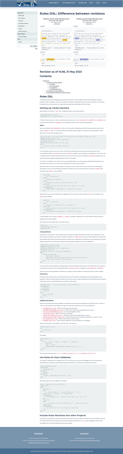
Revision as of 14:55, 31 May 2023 (52, 18)
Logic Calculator (22, 31)
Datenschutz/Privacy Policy (41, 442)
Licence (20, 28)
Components (54, 4)
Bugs (91, 4)
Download (82, 4)
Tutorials (20, 20)
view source (65, 18)
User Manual (21, 18)
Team (104, 4)
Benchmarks (21, 26)
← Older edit (56, 23)
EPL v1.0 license (85, 440)
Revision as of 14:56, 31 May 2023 (86, 18)
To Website (31, 442)
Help (36, 48)
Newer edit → (89, 23)
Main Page (21, 15)
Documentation (69, 4)
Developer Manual (23, 23)
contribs (61, 20)
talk (57, 20)
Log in (20, 41)
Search (35, 46)
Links (98, 4)
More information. (95, 440)
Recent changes (22, 36)
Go (31, 46)
